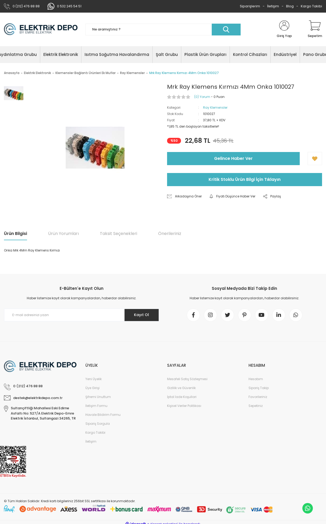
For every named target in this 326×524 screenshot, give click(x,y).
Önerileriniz (169, 233)
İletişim (273, 6)
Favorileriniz (258, 397)
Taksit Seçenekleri (118, 233)
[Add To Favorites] (315, 158)
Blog (290, 6)
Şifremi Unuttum (98, 397)
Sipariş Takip (259, 388)
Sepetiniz (256, 406)
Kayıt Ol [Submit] (141, 314)
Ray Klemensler (215, 107)
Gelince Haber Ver (233, 158)
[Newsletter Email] (81, 315)
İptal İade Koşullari (181, 397)
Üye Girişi (92, 388)
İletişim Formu (96, 406)
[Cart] (315, 29)
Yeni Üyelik (93, 379)
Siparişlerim (250, 6)
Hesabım (256, 379)
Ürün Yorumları (63, 233)
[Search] (163, 29)
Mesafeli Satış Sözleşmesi (187, 379)
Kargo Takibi (311, 6)
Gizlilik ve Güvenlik (181, 388)
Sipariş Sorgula (97, 423)
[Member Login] (284, 29)
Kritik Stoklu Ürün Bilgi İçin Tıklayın (245, 179)
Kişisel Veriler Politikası (184, 406)
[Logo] (40, 29)
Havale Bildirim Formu (103, 414)
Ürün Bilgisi (15, 233)
